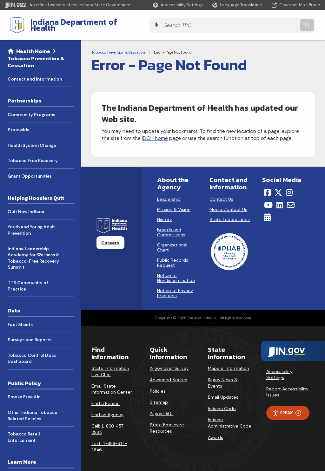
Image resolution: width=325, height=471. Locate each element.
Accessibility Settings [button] (279, 369)
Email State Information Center (111, 384)
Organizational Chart (172, 242)
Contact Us (221, 194)
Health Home (33, 46)
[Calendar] (267, 212)
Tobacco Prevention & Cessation (36, 57)
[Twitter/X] (278, 188)
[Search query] (281, 22)
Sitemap (159, 397)
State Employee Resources (167, 423)
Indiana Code (222, 403)
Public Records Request (172, 257)
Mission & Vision (173, 204)
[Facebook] (267, 188)
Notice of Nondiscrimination (176, 273)
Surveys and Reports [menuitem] (29, 335)
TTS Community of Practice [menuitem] (28, 281)
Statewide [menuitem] (19, 125)
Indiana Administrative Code (229, 418)
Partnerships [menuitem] (25, 95)
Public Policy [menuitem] (24, 378)
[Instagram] (289, 188)
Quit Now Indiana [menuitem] (26, 207)
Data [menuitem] (14, 305)
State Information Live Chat (110, 367)
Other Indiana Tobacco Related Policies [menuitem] (32, 411)
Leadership (169, 194)
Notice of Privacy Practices (175, 288)
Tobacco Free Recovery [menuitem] (33, 156)
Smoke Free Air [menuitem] (24, 392)
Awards (215, 432)
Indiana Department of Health (81, 22)
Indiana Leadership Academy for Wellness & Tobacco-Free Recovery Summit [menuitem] (33, 253)
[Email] (291, 200)
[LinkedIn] (279, 200)
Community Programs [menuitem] (31, 109)
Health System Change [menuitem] (32, 140)
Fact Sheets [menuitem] (20, 319)
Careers (110, 237)
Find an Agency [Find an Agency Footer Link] (107, 410)
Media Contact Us (228, 204)
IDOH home (155, 133)
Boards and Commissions (171, 227)
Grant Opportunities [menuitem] (30, 171)
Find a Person (105, 398)
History (164, 215)
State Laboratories (229, 215)
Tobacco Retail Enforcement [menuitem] (24, 432)
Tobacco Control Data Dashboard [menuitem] (32, 353)
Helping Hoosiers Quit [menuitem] (36, 192)
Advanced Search (168, 375)
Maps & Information (228, 363)
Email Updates (223, 392)
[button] (178, 5)
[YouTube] (268, 200)
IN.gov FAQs (162, 408)
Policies (158, 386)
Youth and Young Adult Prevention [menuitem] (31, 225)
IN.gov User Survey (169, 363)
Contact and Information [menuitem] (35, 74)
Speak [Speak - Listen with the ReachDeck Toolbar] (287, 408)
